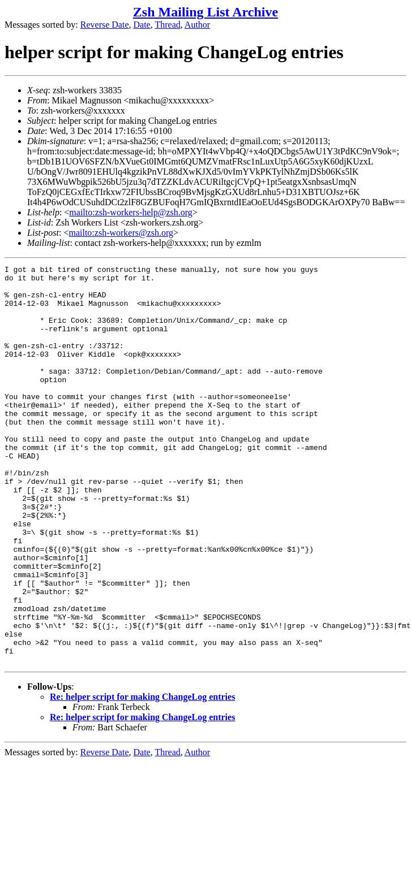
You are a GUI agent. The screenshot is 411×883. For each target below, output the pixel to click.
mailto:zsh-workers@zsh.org (120, 232)
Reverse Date (104, 24)
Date (142, 24)
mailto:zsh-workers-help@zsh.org (130, 212)
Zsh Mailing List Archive (205, 12)
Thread (167, 24)
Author (197, 24)
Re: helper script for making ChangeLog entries (142, 776)
